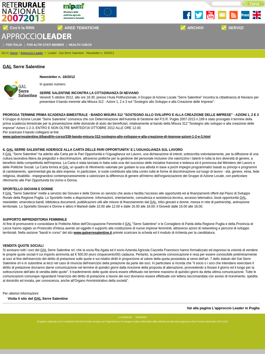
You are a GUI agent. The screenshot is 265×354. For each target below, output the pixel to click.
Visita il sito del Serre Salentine (38, 298)
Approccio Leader (32, 53)
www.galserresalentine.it (92, 233)
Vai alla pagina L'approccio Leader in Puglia (223, 308)
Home (14, 53)
